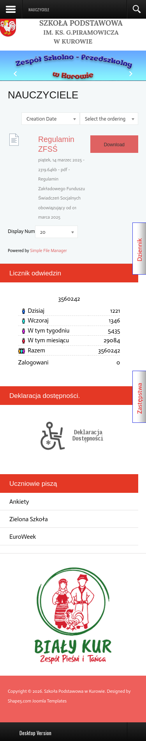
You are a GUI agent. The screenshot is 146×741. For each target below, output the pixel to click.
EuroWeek (22, 536)
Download (114, 144)
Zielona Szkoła (28, 519)
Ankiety (19, 501)
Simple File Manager (48, 250)
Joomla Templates (49, 701)
